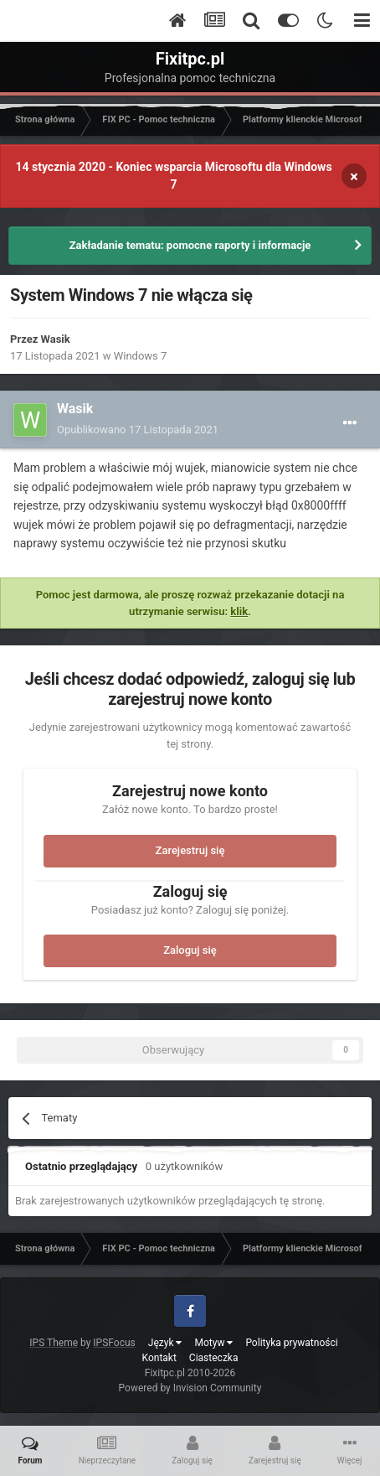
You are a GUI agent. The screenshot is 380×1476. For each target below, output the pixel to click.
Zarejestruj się (190, 850)
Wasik (55, 339)
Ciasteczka (214, 1358)
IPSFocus (114, 1343)
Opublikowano (137, 429)
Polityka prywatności (291, 1343)
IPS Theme (53, 1343)
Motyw (213, 1343)
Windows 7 (140, 356)
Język (165, 1343)
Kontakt (159, 1358)
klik (239, 611)
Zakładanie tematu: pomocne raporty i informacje (190, 245)
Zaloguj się (190, 950)
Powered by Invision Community (190, 1388)
